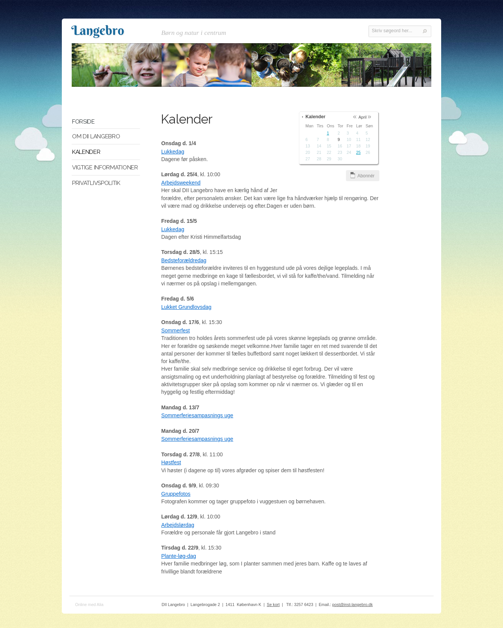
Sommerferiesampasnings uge (197, 416)
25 (360, 152)
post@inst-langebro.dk (352, 605)
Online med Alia (89, 605)
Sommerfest (175, 331)
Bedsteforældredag (183, 261)
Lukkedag (172, 152)
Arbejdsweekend (181, 183)
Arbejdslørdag (177, 525)
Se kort (273, 605)
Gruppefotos (175, 494)
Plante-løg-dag (178, 556)
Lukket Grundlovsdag (186, 307)
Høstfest (171, 463)
